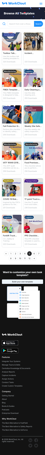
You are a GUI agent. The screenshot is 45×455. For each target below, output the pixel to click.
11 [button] (25, 258)
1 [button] (10, 253)
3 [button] (20, 253)
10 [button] (20, 258)
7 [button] (38, 253)
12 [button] (29, 258)
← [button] (6, 253)
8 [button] (11, 258)
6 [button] (34, 253)
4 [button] (24, 253)
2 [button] (15, 253)
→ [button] (34, 258)
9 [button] (15, 258)
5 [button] (29, 253)
